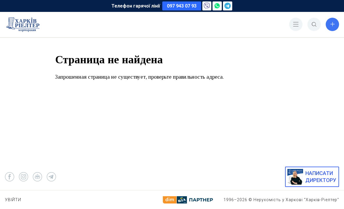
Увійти (13, 199)
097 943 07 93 (182, 6)
